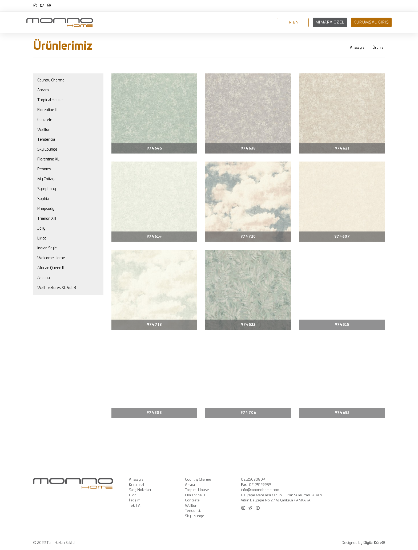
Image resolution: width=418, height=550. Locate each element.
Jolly (41, 228)
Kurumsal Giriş (371, 22)
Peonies (44, 169)
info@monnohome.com (260, 490)
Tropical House (50, 100)
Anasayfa (119, 23)
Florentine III (47, 110)
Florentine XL (48, 159)
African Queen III (51, 268)
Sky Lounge (47, 149)
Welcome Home (51, 258)
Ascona (43, 278)
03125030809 (253, 479)
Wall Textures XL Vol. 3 (56, 288)
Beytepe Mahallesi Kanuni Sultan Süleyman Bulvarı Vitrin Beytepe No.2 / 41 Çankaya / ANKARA (281, 498)
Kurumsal (145, 23)
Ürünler (378, 47)
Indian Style (47, 248)
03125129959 (256, 485)
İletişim (264, 23)
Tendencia (46, 140)
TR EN (293, 22)
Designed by (363, 543)
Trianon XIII (46, 219)
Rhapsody (45, 209)
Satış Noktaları (217, 23)
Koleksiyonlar (178, 23)
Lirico (41, 238)
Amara (43, 90)
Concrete (44, 120)
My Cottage (47, 179)
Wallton (43, 130)
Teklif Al (135, 506)
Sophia (43, 199)
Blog (245, 23)
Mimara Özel (329, 22)
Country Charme (51, 80)
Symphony (46, 189)
